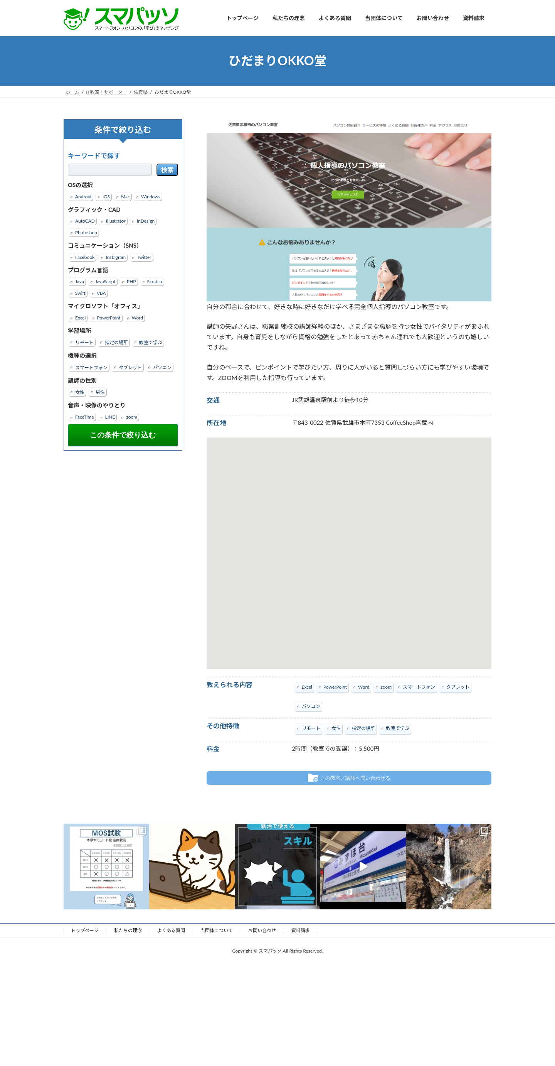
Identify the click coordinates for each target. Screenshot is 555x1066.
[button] (349, 546)
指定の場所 (116, 342)
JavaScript (105, 281)
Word (137, 317)
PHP (131, 281)
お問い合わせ (262, 930)
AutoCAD (85, 221)
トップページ (85, 930)
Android (83, 196)
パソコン (162, 367)
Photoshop (86, 232)
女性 (79, 392)
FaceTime (84, 416)
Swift (80, 293)
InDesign (146, 221)
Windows (150, 196)
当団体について (216, 930)
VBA (101, 293)
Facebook (84, 257)
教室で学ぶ (150, 342)
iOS (106, 196)
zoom (131, 416)
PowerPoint (109, 317)
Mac (125, 196)
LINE (110, 416)
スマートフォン (91, 367)
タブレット (130, 367)
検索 (167, 170)
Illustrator (116, 221)
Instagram (116, 257)
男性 (100, 392)
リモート (84, 342)
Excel (80, 317)
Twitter (144, 257)
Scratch (154, 281)
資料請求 (300, 930)
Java (79, 281)
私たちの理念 (128, 930)
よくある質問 (171, 930)
